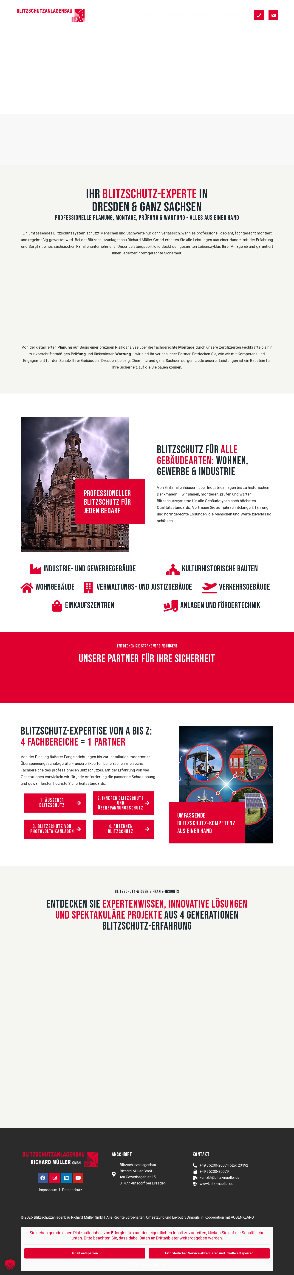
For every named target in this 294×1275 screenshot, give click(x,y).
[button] (10, 1265)
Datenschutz (72, 1190)
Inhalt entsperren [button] (85, 1253)
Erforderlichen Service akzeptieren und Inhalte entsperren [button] (209, 1253)
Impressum (48, 1190)
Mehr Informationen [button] (147, 1264)
